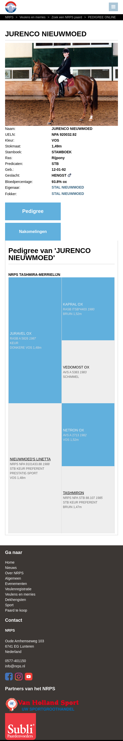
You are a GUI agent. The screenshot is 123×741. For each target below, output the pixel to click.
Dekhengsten (15, 600)
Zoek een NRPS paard (64, 17)
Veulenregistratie (18, 589)
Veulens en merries (30, 17)
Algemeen (13, 578)
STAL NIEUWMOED (68, 187)
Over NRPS (14, 573)
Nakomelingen (33, 231)
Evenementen (16, 584)
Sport (9, 605)
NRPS (9, 17)
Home (9, 562)
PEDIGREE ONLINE (99, 17)
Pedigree (33, 211)
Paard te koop (16, 610)
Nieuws (11, 568)
